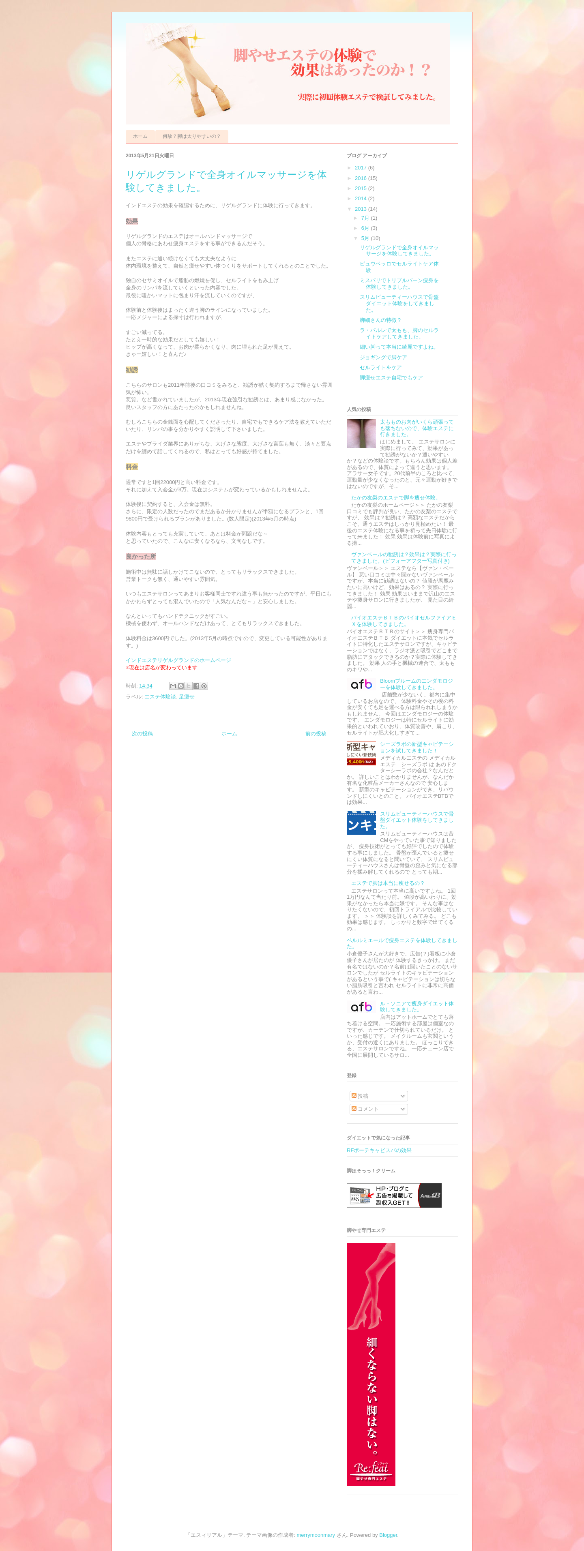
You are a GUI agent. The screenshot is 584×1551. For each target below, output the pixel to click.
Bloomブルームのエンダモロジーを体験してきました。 (416, 684)
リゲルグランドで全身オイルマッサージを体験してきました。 (399, 250)
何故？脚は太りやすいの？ (192, 136)
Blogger (388, 1535)
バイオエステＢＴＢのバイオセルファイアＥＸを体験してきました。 (404, 621)
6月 (366, 228)
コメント (365, 1109)
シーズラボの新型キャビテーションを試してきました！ (417, 747)
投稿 (360, 1096)
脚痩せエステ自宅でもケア (391, 378)
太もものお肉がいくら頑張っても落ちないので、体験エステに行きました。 (417, 428)
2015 (361, 188)
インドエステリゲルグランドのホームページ (178, 660)
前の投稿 (315, 734)
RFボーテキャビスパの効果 (379, 1150)
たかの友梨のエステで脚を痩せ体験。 (396, 498)
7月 (366, 218)
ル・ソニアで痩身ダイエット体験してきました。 (417, 1006)
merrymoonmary (316, 1535)
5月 (366, 238)
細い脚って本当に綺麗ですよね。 (399, 347)
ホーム (140, 136)
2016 (361, 178)
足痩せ (187, 697)
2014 (361, 198)
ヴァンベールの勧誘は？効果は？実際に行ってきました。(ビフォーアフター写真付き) (404, 557)
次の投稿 (142, 734)
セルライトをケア (381, 367)
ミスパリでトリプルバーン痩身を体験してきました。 (399, 283)
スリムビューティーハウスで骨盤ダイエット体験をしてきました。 (399, 303)
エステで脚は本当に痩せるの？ (388, 883)
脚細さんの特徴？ (381, 320)
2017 (361, 168)
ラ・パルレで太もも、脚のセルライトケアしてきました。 (399, 333)
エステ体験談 (160, 697)
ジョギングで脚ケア (383, 357)
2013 (361, 209)
